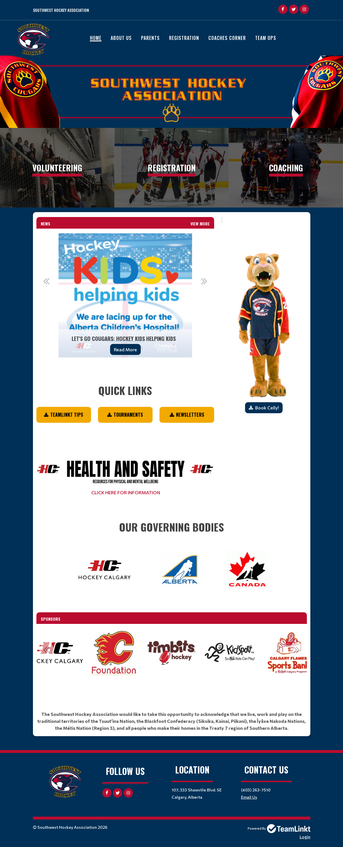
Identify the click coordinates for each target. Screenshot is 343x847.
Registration (184, 37)
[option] (125, 295)
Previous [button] (46, 281)
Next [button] (204, 281)
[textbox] (125, 382)
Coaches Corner (227, 37)
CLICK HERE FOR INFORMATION (125, 492)
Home (95, 37)
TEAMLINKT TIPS (66, 414)
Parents (150, 37)
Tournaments (128, 414)
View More (200, 224)
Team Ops (265, 37)
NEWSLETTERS (190, 414)
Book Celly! (267, 407)
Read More (125, 349)
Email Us (249, 797)
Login (305, 836)
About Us (121, 37)
